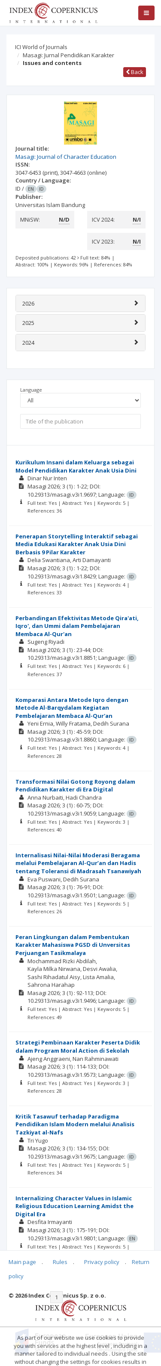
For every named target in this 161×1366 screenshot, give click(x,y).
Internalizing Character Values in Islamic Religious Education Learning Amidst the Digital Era (74, 1206)
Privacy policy (101, 1262)
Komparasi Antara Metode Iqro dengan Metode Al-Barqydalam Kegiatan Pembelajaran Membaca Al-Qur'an (71, 708)
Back (134, 72)
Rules (60, 1262)
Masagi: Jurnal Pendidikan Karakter (68, 55)
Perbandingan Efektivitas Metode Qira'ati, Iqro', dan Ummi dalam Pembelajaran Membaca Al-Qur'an (77, 626)
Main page (22, 1262)
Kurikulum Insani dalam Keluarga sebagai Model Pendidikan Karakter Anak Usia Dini (76, 466)
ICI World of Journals (41, 47)
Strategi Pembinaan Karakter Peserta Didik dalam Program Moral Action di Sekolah (77, 1046)
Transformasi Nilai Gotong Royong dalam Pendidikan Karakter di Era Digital (75, 786)
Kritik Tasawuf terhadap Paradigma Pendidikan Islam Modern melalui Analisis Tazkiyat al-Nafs (74, 1124)
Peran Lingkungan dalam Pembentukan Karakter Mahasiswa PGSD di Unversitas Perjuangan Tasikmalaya (72, 945)
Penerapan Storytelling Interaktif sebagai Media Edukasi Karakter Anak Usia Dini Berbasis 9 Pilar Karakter (76, 544)
